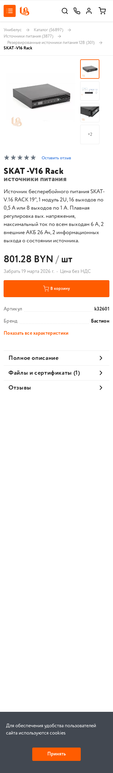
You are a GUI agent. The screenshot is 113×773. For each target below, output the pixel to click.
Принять (56, 754)
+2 (90, 134)
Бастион (100, 321)
